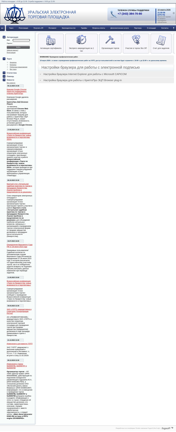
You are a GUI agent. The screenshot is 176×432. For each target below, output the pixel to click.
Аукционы (13, 62)
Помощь (10, 76)
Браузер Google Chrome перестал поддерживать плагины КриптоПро (16, 91)
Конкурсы (13, 65)
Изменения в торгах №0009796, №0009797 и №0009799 (17, 366)
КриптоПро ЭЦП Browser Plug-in (17, 103)
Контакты (164, 28)
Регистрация (23, 28)
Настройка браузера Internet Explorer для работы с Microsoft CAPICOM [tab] (83, 74)
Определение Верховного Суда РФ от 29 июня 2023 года (19, 246)
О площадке (151, 28)
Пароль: (10, 43)
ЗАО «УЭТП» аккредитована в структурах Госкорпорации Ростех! (19, 311)
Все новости (11, 83)
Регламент (52, 28)
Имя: (8, 40)
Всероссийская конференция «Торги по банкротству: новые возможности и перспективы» (19, 283)
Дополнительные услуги (120, 28)
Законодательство (69, 28)
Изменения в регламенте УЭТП (20, 344)
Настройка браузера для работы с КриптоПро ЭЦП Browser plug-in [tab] (80, 80)
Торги (11, 28)
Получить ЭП (38, 28)
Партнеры (138, 28)
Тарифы (84, 28)
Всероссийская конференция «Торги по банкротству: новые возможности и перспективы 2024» (19, 136)
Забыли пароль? (12, 50)
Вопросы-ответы (99, 28)
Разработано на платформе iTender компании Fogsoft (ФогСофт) (138, 428)
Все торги (13, 69)
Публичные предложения (18, 67)
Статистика (12, 73)
